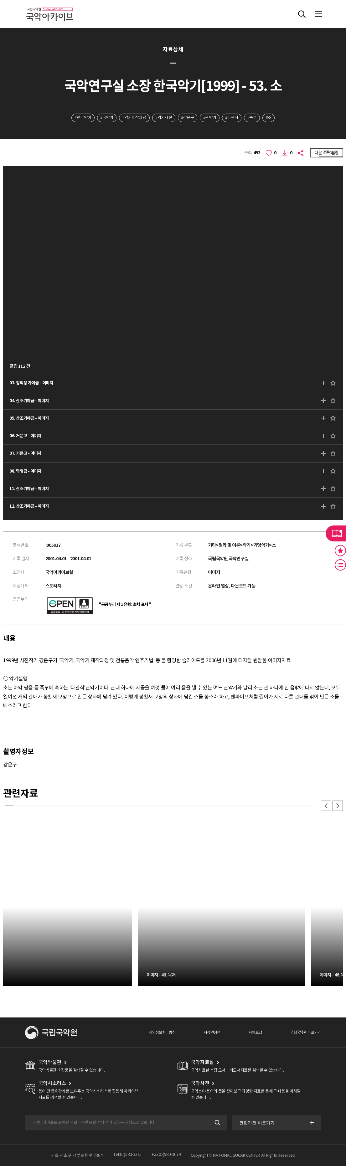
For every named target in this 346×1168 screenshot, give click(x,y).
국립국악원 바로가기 (304, 1034)
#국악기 (98, 118)
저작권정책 (207, 1034)
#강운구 (189, 118)
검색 (215, 1124)
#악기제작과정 (129, 118)
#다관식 (238, 118)
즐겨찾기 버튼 (340, 550)
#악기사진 (162, 118)
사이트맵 (252, 1034)
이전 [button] (324, 807)
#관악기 (214, 118)
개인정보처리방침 (155, 1034)
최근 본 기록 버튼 (340, 565)
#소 (280, 118)
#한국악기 (71, 118)
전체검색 (301, 14)
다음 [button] (337, 807)
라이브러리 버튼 (336, 533)
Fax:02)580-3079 (167, 1157)
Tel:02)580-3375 (125, 1157)
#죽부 (261, 118)
